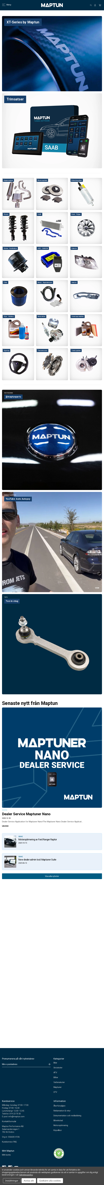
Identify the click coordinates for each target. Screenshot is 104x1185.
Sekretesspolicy (26, 1174)
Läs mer (5, 826)
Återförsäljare (59, 1106)
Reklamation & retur (62, 1110)
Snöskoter (57, 1067)
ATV (55, 1072)
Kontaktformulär (9, 1121)
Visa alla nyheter (52, 876)
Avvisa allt (29, 1180)
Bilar (55, 1063)
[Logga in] (95, 5)
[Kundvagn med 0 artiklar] (100, 5)
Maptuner (57, 1087)
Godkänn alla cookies (50, 1180)
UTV (55, 1092)
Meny (5, 5)
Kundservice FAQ (9, 1142)
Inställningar (11, 1180)
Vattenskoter (59, 1082)
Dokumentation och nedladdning (67, 1115)
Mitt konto (6, 1155)
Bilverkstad (58, 1120)
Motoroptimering (60, 1125)
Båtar (55, 1077)
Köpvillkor (57, 1130)
